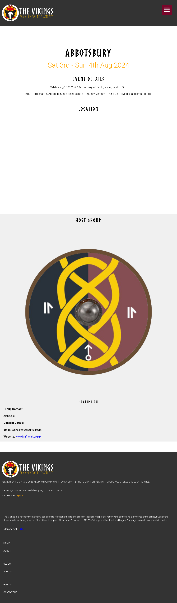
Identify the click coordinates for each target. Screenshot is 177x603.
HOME (6, 543)
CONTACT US (10, 592)
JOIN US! (7, 571)
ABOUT (7, 551)
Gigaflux (19, 496)
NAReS (22, 529)
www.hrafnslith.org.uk (28, 436)
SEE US (7, 564)
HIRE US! (7, 584)
